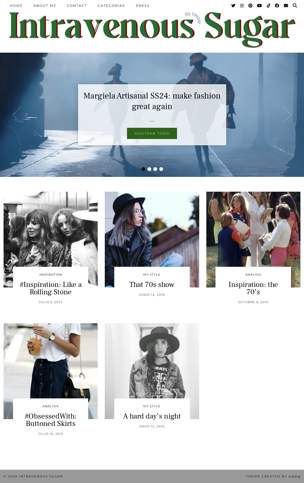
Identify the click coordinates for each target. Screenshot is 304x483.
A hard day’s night (152, 416)
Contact (77, 6)
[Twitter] (233, 5)
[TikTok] (269, 5)
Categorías (111, 6)
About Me (44, 6)
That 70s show (151, 284)
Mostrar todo (152, 133)
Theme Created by (273, 476)
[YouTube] (260, 5)
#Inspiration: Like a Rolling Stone (51, 288)
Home (16, 6)
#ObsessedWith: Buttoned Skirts (51, 419)
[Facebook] (277, 5)
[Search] (295, 5)
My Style (151, 275)
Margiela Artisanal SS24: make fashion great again (152, 101)
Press (143, 6)
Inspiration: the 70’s (253, 288)
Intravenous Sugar (41, 476)
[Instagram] (242, 5)
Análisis (253, 275)
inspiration (50, 275)
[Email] (286, 5)
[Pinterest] (250, 5)
